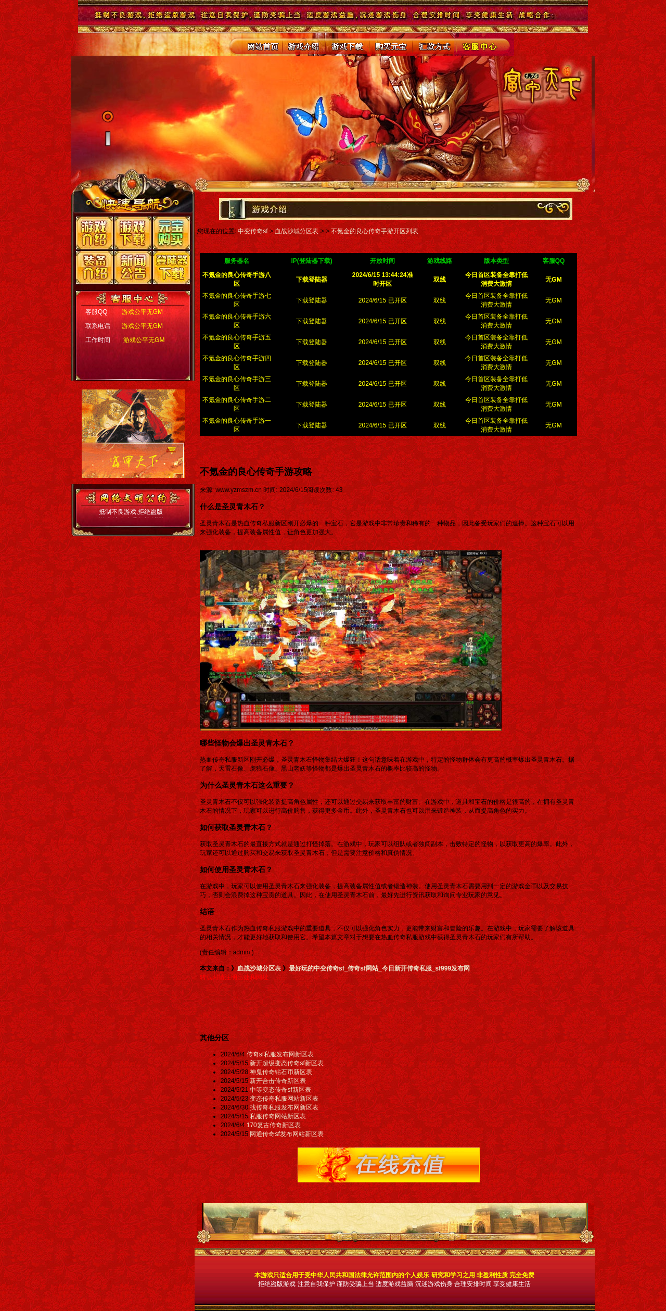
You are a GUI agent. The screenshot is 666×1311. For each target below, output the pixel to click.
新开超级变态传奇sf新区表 (286, 1063)
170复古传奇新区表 (274, 1125)
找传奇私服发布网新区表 (284, 1107)
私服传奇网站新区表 (278, 1116)
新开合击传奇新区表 (278, 1081)
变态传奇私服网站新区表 (284, 1098)
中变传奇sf (252, 231)
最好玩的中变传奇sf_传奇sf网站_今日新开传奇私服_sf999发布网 (379, 968)
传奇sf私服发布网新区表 (280, 1054)
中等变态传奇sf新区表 (280, 1089)
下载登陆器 (311, 300)
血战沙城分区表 (296, 231)
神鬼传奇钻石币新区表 (281, 1072)
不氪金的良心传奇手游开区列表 (374, 231)
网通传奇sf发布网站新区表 (286, 1134)
